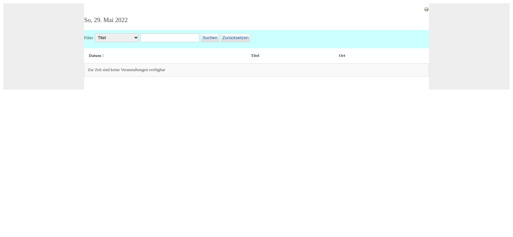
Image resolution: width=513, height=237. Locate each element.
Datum (96, 55)
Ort (342, 55)
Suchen (210, 37)
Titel (255, 55)
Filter (88, 38)
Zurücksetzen (235, 37)
